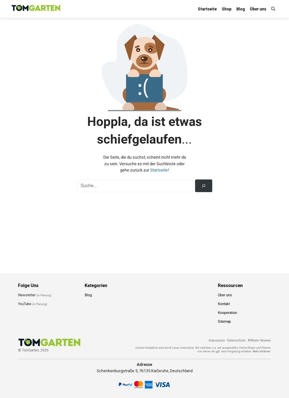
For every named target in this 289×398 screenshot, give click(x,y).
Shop (226, 9)
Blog (240, 9)
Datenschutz (236, 340)
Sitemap (224, 321)
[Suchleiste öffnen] (273, 9)
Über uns (258, 9)
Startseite (207, 9)
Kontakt (224, 304)
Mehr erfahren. (262, 351)
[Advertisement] (144, 230)
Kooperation (227, 313)
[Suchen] (203, 185)
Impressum (217, 340)
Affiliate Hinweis (259, 340)
